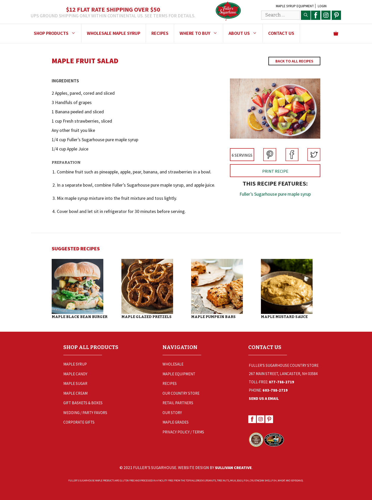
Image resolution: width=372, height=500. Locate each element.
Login (322, 6)
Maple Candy (75, 373)
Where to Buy (201, 33)
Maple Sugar (75, 383)
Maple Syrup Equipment (295, 6)
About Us (245, 33)
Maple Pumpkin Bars (213, 317)
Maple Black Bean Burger (79, 317)
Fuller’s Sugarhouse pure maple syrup (275, 194)
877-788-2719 (281, 381)
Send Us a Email (264, 398)
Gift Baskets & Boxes (83, 402)
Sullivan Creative (233, 467)
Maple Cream (75, 393)
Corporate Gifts (79, 422)
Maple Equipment (178, 373)
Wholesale (172, 364)
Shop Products (57, 33)
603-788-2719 (275, 390)
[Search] (306, 15)
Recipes (159, 33)
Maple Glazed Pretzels (146, 317)
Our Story (172, 412)
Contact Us (281, 33)
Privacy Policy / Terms (183, 432)
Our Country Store (180, 393)
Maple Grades (175, 422)
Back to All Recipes (294, 61)
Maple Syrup (75, 364)
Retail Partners (177, 402)
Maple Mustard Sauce (284, 317)
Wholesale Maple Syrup (113, 33)
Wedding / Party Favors (85, 412)
